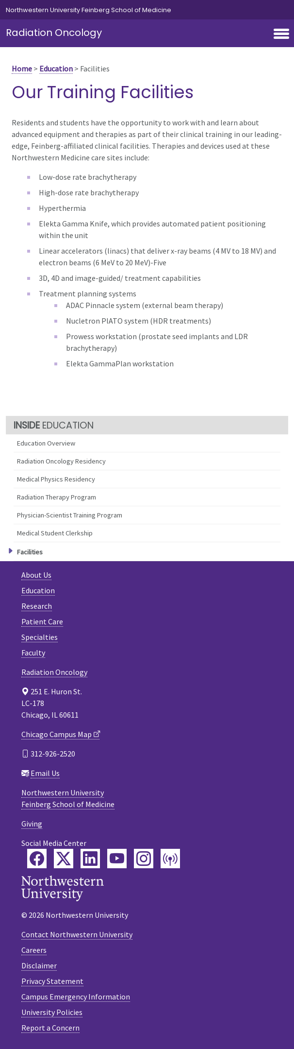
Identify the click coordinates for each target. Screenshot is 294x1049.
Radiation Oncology (54, 32)
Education (56, 68)
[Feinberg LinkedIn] (90, 858)
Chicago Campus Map (56, 734)
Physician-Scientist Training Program (69, 515)
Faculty (33, 652)
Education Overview (46, 443)
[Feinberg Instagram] (143, 858)
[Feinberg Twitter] (63, 858)
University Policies (51, 1012)
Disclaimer (39, 965)
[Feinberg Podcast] (170, 858)
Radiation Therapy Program (56, 497)
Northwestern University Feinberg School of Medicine (88, 10)
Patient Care (42, 621)
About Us (36, 575)
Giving (31, 823)
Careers (34, 950)
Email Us (45, 773)
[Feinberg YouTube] (117, 858)
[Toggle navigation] (281, 34)
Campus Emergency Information (75, 996)
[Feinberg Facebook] (37, 858)
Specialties (39, 637)
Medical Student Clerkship (55, 533)
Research (36, 606)
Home (22, 68)
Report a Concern (50, 1027)
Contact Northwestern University (76, 934)
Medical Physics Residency (56, 479)
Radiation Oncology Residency (61, 461)
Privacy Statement (52, 981)
